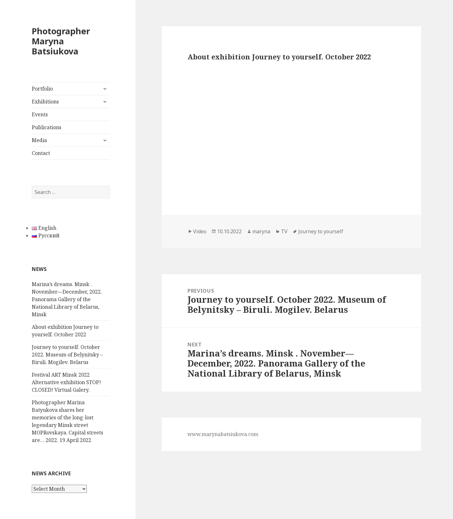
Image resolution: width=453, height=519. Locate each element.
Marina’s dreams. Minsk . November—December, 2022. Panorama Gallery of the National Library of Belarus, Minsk (67, 299)
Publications (46, 127)
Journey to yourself (320, 231)
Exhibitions (45, 101)
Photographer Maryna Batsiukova (61, 41)
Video (199, 231)
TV (284, 231)
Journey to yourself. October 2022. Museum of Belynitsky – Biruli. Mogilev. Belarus (67, 355)
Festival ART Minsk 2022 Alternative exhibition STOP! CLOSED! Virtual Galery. (66, 382)
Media (39, 140)
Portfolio (42, 88)
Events (40, 114)
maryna (261, 231)
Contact (41, 153)
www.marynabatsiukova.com (222, 434)
